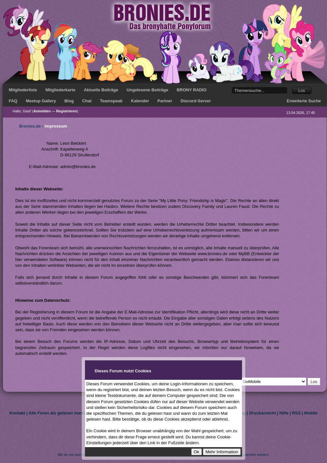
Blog (69, 100)
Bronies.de (30, 126)
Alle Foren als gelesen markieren (61, 413)
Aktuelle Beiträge (101, 89)
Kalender (140, 100)
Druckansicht (262, 413)
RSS (296, 413)
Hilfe (283, 413)
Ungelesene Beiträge (147, 89)
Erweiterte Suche (304, 100)
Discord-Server (196, 100)
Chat (87, 100)
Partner (164, 100)
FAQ (13, 100)
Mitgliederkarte (60, 89)
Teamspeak (111, 100)
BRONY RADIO (192, 89)
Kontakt (17, 413)
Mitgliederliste (23, 89)
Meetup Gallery (41, 100)
